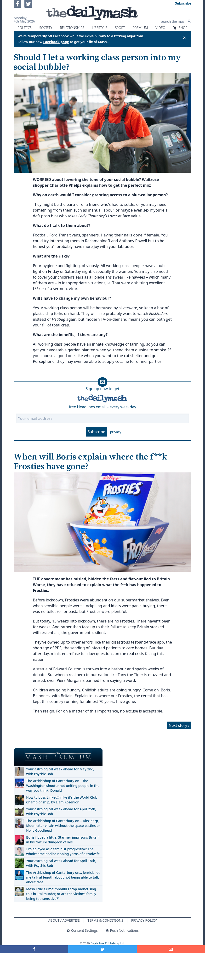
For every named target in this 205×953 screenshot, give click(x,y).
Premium (140, 27)
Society (45, 27)
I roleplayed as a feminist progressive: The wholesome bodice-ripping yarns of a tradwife (63, 851)
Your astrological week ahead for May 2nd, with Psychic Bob (60, 771)
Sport (120, 27)
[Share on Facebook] (34, 949)
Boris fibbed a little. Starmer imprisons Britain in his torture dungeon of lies (62, 839)
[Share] (171, 949)
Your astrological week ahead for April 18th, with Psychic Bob (61, 863)
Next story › (179, 725)
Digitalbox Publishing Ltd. (108, 943)
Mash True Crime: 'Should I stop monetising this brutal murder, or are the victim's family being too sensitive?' (61, 894)
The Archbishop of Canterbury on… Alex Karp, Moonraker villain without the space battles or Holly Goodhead (63, 825)
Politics (24, 27)
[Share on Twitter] (102, 949)
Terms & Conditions (105, 920)
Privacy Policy (144, 920)
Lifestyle (99, 27)
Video (160, 27)
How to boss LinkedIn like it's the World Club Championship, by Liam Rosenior (61, 799)
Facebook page (56, 41)
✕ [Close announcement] (184, 37)
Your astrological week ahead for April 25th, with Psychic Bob (61, 811)
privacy (115, 432)
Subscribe (96, 431)
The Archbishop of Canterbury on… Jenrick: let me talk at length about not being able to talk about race (63, 877)
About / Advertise (64, 920)
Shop (180, 27)
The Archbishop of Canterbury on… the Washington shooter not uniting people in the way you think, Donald (62, 786)
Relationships (72, 27)
